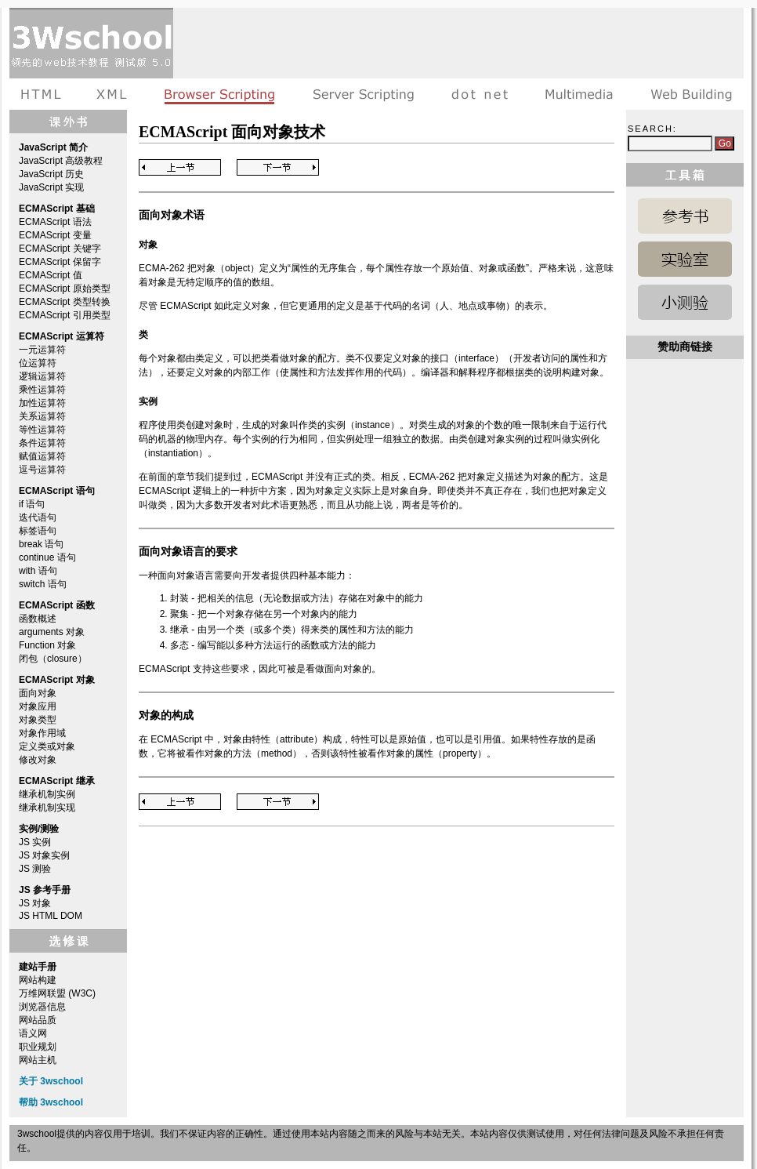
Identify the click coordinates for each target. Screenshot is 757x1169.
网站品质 (37, 1020)
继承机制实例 (47, 794)
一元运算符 (42, 349)
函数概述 (37, 618)
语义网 (33, 1033)
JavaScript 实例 (685, 259)
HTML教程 (43, 94)
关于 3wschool (51, 1081)
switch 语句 (43, 584)
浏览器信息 (42, 1006)
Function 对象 (47, 645)
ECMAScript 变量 (55, 235)
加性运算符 (42, 403)
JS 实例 (35, 842)
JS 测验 (35, 868)
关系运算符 (42, 416)
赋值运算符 (42, 456)
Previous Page (180, 167)
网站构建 (37, 980)
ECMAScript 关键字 (60, 248)
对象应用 (37, 706)
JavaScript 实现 (51, 187)
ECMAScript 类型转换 (64, 301)
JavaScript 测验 (685, 302)
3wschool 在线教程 (91, 43)
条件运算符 (42, 442)
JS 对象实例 (44, 855)
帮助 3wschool (51, 1102)
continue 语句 (47, 557)
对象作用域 (42, 733)
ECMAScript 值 (50, 275)
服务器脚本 (363, 94)
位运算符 (37, 363)
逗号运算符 (42, 469)
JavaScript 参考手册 (685, 216)
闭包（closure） (53, 658)
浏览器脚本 (220, 94)
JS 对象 (35, 903)
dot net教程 (480, 94)
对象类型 (37, 719)
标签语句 (37, 530)
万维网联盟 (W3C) (57, 993)
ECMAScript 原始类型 (64, 288)
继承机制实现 (47, 807)
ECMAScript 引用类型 (64, 315)
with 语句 (38, 570)
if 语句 (32, 504)
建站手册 (688, 94)
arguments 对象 (52, 631)
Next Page (278, 167)
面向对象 (37, 693)
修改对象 (37, 759)
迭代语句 (37, 517)
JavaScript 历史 (51, 174)
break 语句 (41, 544)
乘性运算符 (42, 389)
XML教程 (112, 94)
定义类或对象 (47, 746)
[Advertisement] (233, 57)
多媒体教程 (579, 94)
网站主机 (37, 1060)
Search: (652, 128)
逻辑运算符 (42, 376)
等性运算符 (42, 429)
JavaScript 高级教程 (61, 160)
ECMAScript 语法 (55, 221)
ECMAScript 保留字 (60, 261)
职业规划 (37, 1046)
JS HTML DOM (50, 915)
